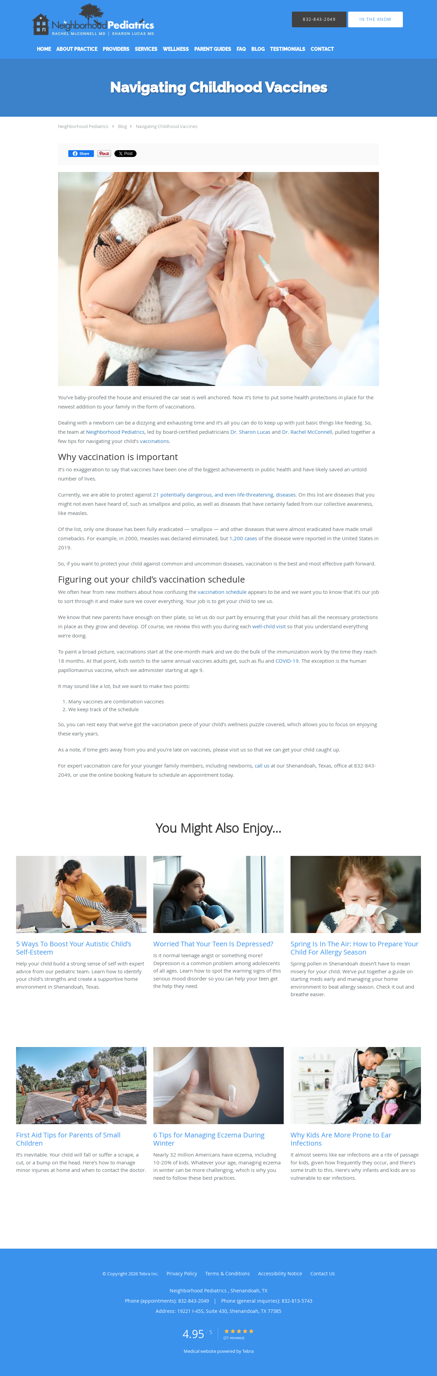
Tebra (248, 1351)
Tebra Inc (148, 1274)
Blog (122, 126)
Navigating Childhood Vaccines (166, 126)
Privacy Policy (182, 1273)
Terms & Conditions (227, 1273)
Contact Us (322, 1273)
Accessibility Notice (280, 1273)
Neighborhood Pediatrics (83, 126)
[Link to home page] (102, 19)
